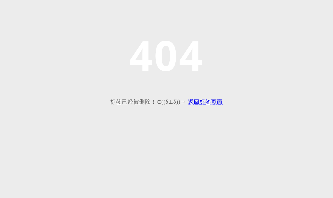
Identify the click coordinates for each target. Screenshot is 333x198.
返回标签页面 (205, 102)
